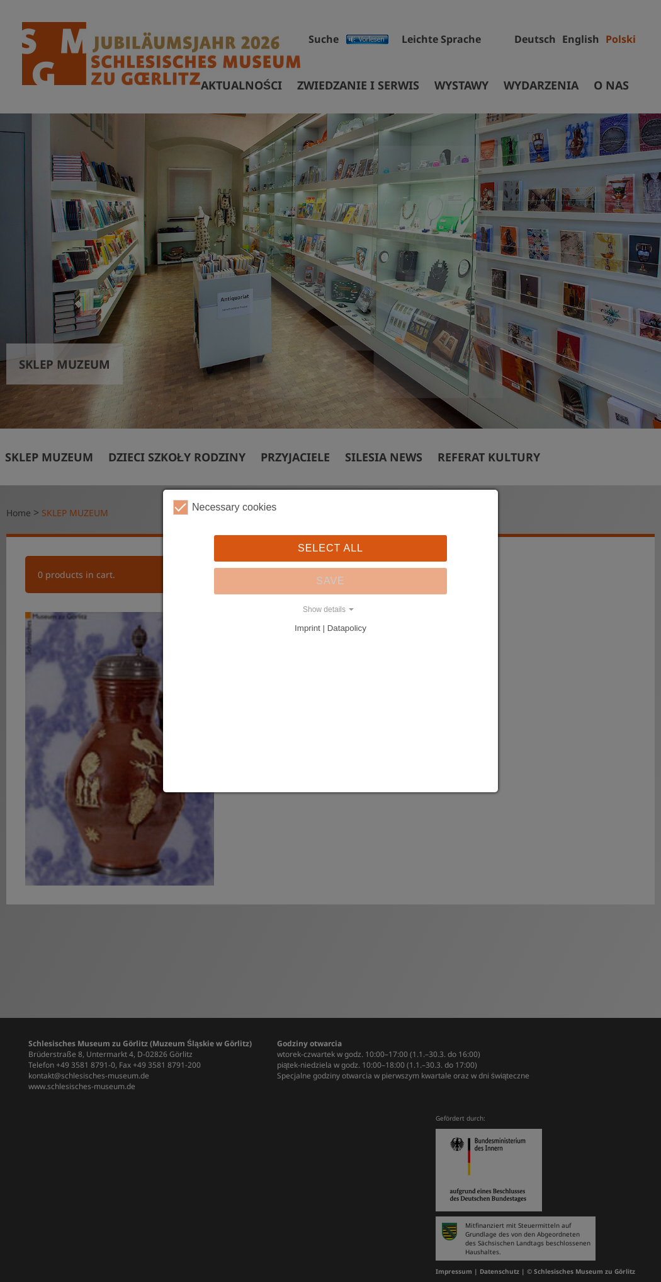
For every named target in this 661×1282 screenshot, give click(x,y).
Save (330, 580)
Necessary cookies (224, 507)
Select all (330, 548)
